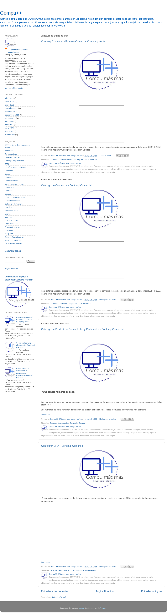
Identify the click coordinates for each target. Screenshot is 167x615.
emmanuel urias (11, 210)
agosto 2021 (10, 118)
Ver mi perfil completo (14, 88)
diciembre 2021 (11, 108)
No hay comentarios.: (108, 299)
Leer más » (45, 415)
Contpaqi (76, 159)
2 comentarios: (105, 155)
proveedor (9, 230)
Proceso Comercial (89, 159)
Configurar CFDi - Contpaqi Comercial (62, 445)
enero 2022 (9, 105)
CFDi (72, 570)
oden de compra (11, 220)
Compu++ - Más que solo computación (18, 50)
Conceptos (86, 303)
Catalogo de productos (59, 423)
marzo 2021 (10, 135)
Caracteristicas (11, 154)
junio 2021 (9, 125)
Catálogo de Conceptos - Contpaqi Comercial (66, 185)
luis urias (8, 217)
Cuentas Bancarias (12, 200)
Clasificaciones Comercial (15, 167)
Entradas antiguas (151, 591)
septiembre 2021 (12, 115)
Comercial (54, 159)
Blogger (103, 608)
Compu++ (11, 13)
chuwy (81, 608)
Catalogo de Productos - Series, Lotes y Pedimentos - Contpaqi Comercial (82, 329)
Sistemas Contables (13, 240)
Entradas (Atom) (59, 597)
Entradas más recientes (55, 591)
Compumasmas (65, 159)
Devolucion (9, 207)
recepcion (9, 234)
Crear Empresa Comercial (15, 197)
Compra (8, 174)
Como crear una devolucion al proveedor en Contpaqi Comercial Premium (24, 373)
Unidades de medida (13, 244)
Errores (8, 214)
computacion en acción (14, 184)
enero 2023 (9, 101)
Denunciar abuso (13, 251)
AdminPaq (9, 151)
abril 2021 (9, 131)
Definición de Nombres (14, 204)
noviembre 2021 (11, 111)
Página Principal (105, 591)
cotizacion (9, 194)
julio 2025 (9, 98)
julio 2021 (9, 121)
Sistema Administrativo (14, 237)
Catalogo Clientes (12, 157)
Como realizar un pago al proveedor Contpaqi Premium (25, 345)
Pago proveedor (11, 224)
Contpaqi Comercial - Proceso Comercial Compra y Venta (73, 41)
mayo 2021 (9, 128)
